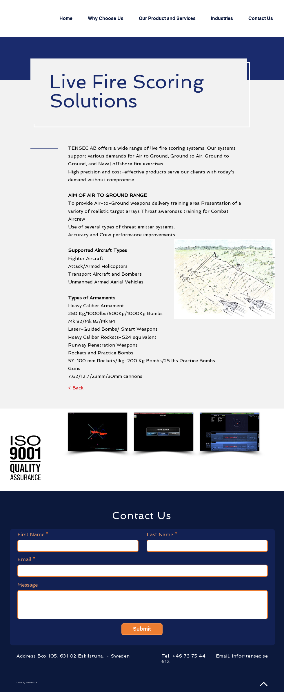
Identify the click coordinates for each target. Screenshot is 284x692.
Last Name (160, 534)
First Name (30, 534)
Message (27, 585)
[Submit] (142, 629)
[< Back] (76, 388)
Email (24, 559)
